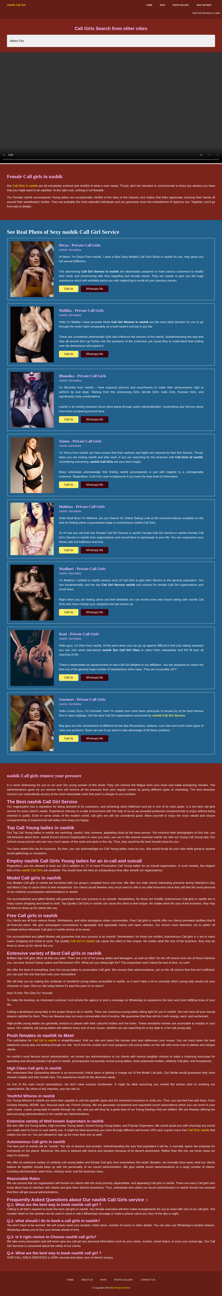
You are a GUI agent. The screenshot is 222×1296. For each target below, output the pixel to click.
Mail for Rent (204, 5)
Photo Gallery (181, 5)
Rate (162, 5)
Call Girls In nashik (25, 185)
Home (149, 5)
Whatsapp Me (94, 288)
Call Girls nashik (198, 1130)
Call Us (68, 288)
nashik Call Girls (32, 870)
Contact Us (148, 1279)
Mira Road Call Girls (120, 1287)
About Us (87, 1279)
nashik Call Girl (16, 4)
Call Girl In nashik (82, 941)
